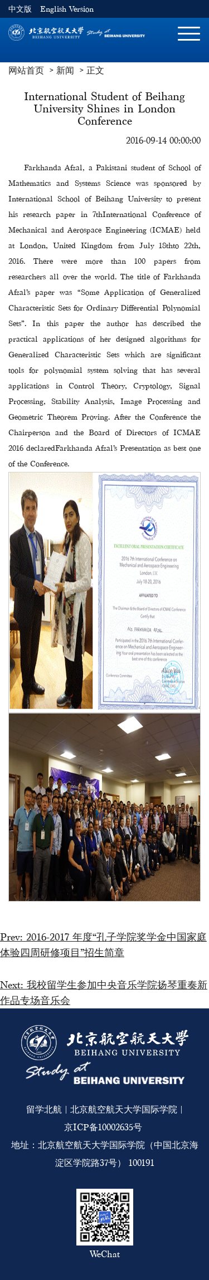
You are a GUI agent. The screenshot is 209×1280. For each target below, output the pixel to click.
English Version (67, 9)
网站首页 (26, 70)
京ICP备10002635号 (103, 1127)
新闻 (65, 70)
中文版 (20, 9)
